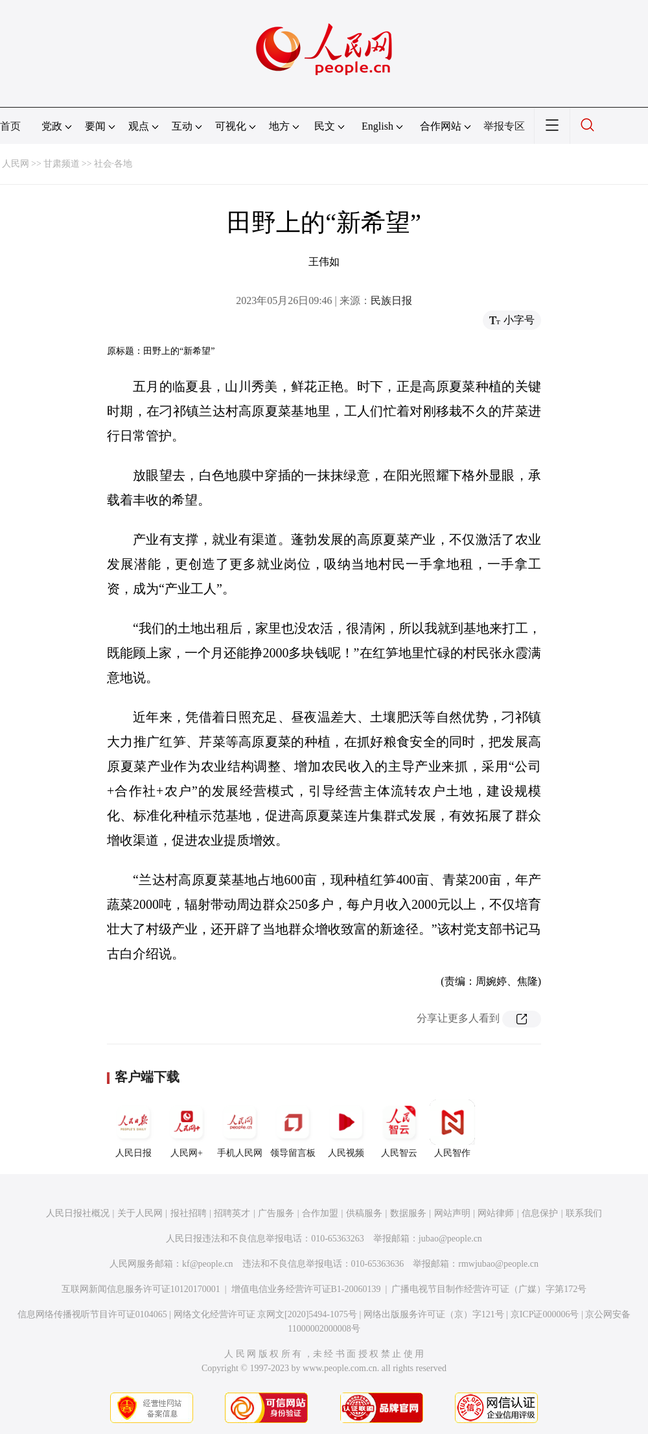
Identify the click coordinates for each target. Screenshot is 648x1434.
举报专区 (504, 126)
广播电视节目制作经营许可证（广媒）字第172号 (488, 1289)
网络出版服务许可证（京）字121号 (434, 1314)
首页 (10, 126)
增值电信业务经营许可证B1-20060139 (306, 1289)
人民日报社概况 (78, 1213)
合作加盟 (320, 1213)
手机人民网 (239, 1128)
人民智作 (452, 1128)
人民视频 (346, 1128)
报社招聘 (188, 1213)
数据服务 (408, 1213)
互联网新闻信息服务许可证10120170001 (141, 1289)
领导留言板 (293, 1128)
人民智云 (399, 1128)
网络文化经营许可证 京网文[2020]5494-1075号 (266, 1314)
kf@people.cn (207, 1264)
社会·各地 (113, 164)
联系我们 (584, 1213)
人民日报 (133, 1128)
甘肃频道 (61, 164)
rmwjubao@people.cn (498, 1264)
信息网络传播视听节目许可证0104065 (92, 1314)
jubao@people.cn (450, 1238)
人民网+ (186, 1128)
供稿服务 (364, 1213)
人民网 (15, 164)
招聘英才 (232, 1213)
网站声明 (452, 1213)
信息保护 (540, 1213)
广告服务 (276, 1213)
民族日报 (391, 300)
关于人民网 (140, 1213)
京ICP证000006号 (545, 1314)
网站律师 (496, 1213)
